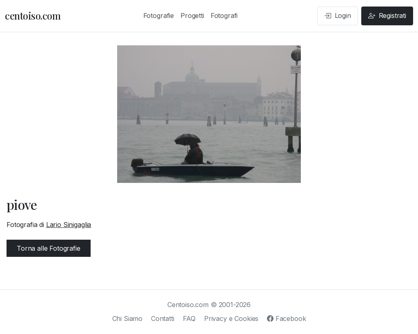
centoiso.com (32, 15)
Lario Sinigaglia (68, 224)
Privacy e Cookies (231, 318)
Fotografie (158, 15)
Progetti (192, 15)
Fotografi (224, 15)
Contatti (162, 318)
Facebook (286, 318)
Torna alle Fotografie (48, 248)
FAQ (189, 318)
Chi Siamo (127, 318)
